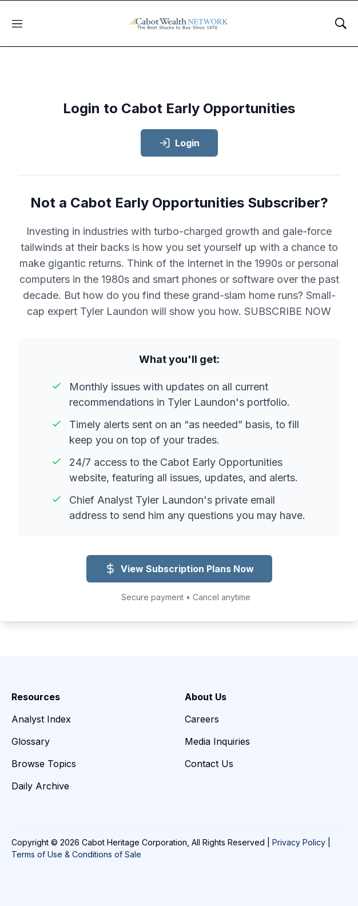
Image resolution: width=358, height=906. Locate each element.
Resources (35, 697)
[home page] (179, 23)
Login (179, 143)
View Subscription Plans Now (179, 568)
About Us (205, 697)
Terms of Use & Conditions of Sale (76, 854)
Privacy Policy (298, 842)
